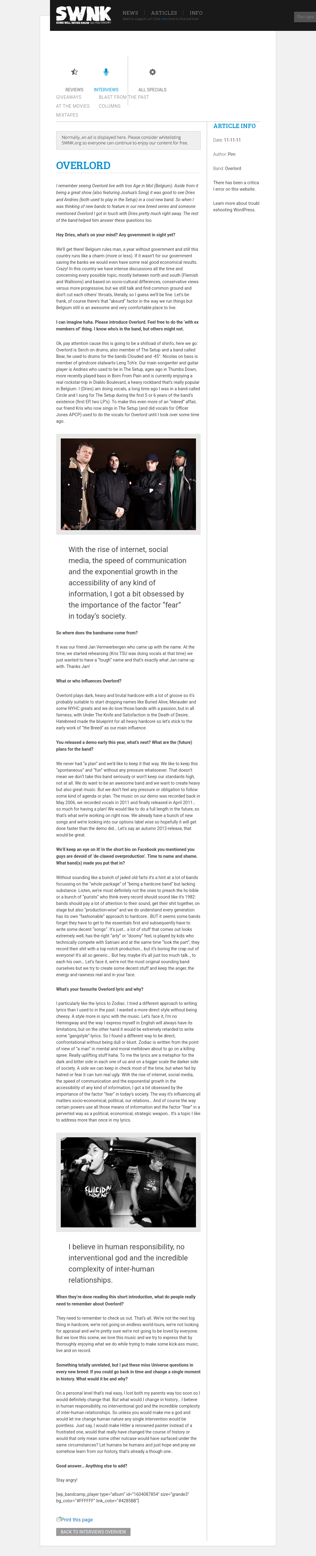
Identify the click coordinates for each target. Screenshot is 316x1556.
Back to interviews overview (93, 1531)
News (130, 12)
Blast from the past (124, 97)
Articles (164, 12)
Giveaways (68, 97)
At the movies (73, 106)
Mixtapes (67, 115)
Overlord (233, 168)
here (164, 19)
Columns (110, 106)
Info (196, 12)
